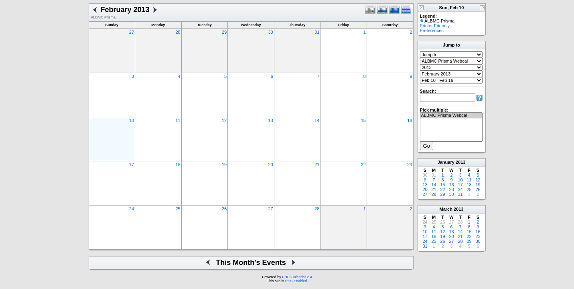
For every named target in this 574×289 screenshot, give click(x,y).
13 (270, 120)
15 (363, 120)
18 (177, 164)
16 (409, 120)
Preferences (432, 30)
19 (224, 164)
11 (177, 120)
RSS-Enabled (296, 281)
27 (131, 32)
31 (316, 32)
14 (316, 120)
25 (177, 208)
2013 (460, 162)
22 (363, 164)
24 (131, 208)
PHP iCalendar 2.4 (297, 277)
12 (224, 120)
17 (131, 164)
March (446, 209)
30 (270, 32)
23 (409, 164)
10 (131, 120)
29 (224, 32)
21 (316, 164)
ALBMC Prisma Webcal (451, 115)
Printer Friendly (435, 25)
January (446, 162)
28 (177, 32)
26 (224, 208)
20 (270, 164)
